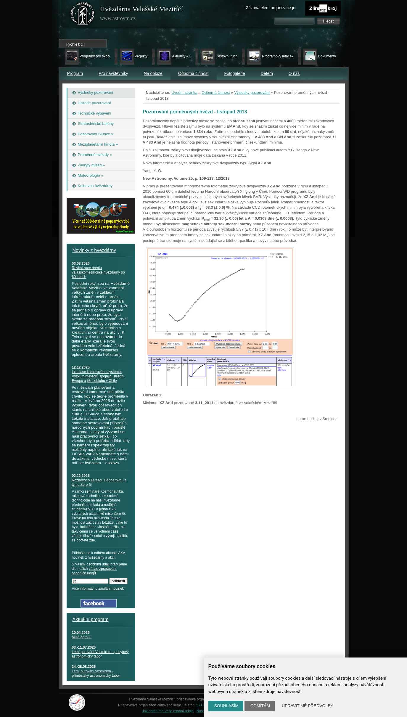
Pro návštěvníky (113, 73)
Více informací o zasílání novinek (98, 588)
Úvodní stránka (184, 92)
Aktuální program (91, 619)
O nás (294, 73)
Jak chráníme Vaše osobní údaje (168, 711)
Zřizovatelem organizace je (270, 7)
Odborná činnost (193, 73)
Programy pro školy (95, 56)
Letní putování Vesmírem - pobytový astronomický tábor (100, 654)
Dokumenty (327, 56)
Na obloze (153, 73)
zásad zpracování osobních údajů (94, 571)
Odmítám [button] (260, 705)
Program (75, 73)
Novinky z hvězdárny (94, 250)
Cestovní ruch (226, 56)
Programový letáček (277, 56)
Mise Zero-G (82, 637)
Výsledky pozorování (252, 92)
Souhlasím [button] (226, 705)
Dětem (267, 73)
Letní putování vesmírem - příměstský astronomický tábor (96, 673)
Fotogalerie (234, 73)
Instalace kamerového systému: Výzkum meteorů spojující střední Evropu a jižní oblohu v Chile (98, 376)
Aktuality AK (181, 56)
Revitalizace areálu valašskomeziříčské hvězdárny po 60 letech (98, 272)
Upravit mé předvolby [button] (307, 705)
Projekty (141, 56)
